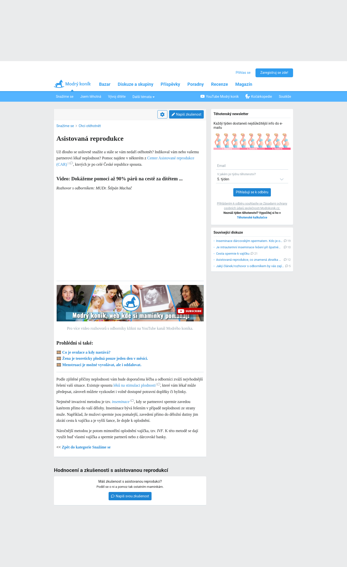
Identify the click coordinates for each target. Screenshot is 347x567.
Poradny (195, 84)
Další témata (144, 97)
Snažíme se (64, 96)
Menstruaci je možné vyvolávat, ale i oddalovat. (101, 365)
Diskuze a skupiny (135, 84)
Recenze (219, 84)
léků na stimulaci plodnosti (136, 385)
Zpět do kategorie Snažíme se (86, 447)
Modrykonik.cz (269, 208)
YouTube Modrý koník (219, 96)
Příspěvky (170, 84)
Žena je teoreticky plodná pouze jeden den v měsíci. (105, 358)
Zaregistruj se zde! (274, 73)
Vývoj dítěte (117, 96)
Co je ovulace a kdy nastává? (86, 352)
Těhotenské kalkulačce (252, 217)
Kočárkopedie (258, 96)
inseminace (123, 402)
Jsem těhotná (90, 96)
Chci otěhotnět (90, 126)
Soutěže (285, 96)
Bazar (105, 84)
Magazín (243, 84)
